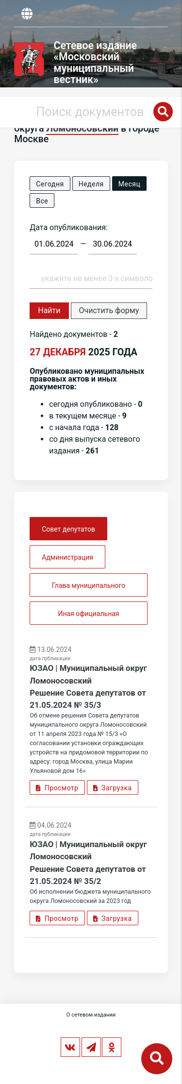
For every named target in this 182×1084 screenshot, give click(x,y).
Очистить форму (109, 310)
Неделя (91, 184)
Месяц (129, 184)
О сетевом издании (91, 1015)
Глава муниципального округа (89, 589)
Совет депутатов (68, 529)
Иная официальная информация (88, 617)
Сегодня (50, 184)
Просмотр (57, 788)
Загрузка (112, 788)
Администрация (67, 557)
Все (42, 201)
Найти (49, 310)
